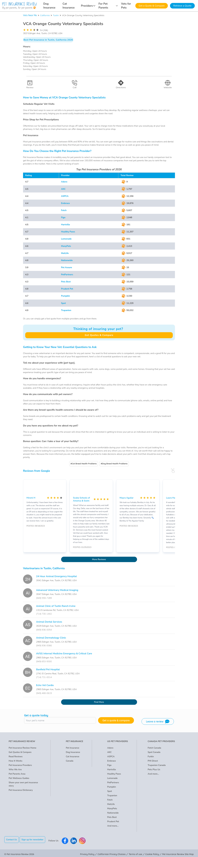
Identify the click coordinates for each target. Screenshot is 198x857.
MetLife (65, 253)
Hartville (65, 224)
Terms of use (135, 852)
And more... (112, 825)
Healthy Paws (68, 231)
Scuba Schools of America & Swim (81, 499)
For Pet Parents (108, 5)
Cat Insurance (68, 5)
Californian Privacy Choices (112, 852)
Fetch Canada (154, 747)
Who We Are (15, 769)
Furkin (151, 756)
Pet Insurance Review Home (22, 747)
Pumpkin (65, 295)
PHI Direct (153, 760)
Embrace (65, 203)
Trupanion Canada (157, 765)
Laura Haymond (174, 497)
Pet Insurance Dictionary (21, 790)
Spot (63, 303)
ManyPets (66, 246)
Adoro (64, 181)
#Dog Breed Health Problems (114, 463)
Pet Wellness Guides (19, 778)
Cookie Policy (152, 852)
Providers (88, 6)
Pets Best (66, 281)
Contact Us (11, 839)
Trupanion (66, 310)
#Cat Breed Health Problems (84, 463)
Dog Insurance (49, 5)
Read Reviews (16, 756)
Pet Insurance (72, 747)
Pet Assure (66, 267)
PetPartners (67, 274)
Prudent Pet (67, 288)
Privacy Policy (87, 852)
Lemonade (66, 238)
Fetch (64, 210)
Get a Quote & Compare (152, 5)
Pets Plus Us (154, 769)
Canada (69, 760)
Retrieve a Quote (182, 5)
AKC (63, 189)
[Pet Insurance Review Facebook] (67, 839)
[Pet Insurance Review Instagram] (84, 839)
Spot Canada (154, 752)
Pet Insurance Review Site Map (178, 852)
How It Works (15, 760)
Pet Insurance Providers (20, 765)
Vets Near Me (30, 15)
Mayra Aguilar (126, 497)
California (45, 15)
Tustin (56, 15)
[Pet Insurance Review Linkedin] (76, 839)
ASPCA (65, 196)
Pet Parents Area (17, 773)
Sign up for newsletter (35, 839)
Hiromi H (30, 497)
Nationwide (67, 260)
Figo (63, 217)
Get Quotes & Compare (99, 335)
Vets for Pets (126, 5)
